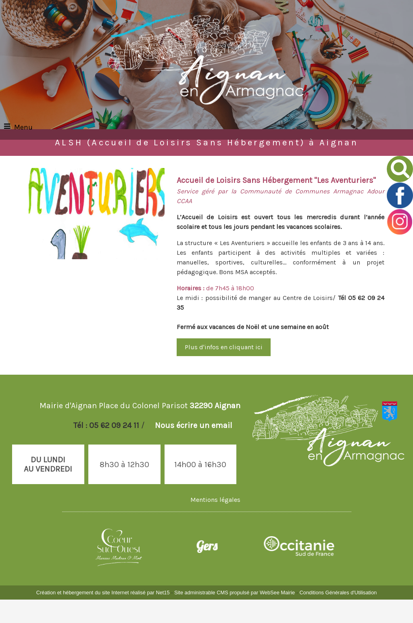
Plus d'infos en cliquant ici (224, 347)
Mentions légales (215, 499)
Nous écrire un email (193, 425)
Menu (23, 127)
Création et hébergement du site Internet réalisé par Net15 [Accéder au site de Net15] (103, 592)
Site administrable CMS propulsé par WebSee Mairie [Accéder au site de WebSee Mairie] (234, 592)
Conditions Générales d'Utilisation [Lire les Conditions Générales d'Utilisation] (338, 592)
